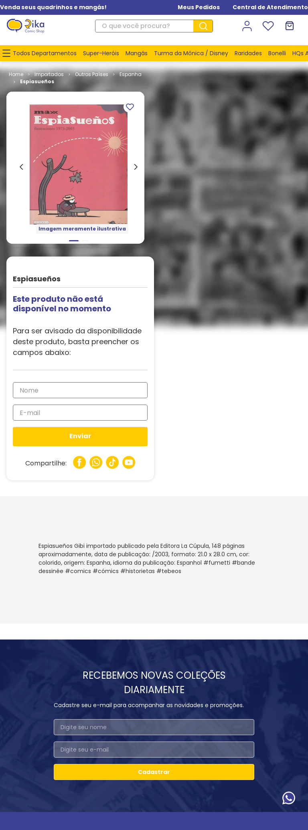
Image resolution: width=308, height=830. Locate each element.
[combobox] (154, 26)
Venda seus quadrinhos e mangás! (53, 7)
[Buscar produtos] (206, 26)
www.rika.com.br (89, 780)
